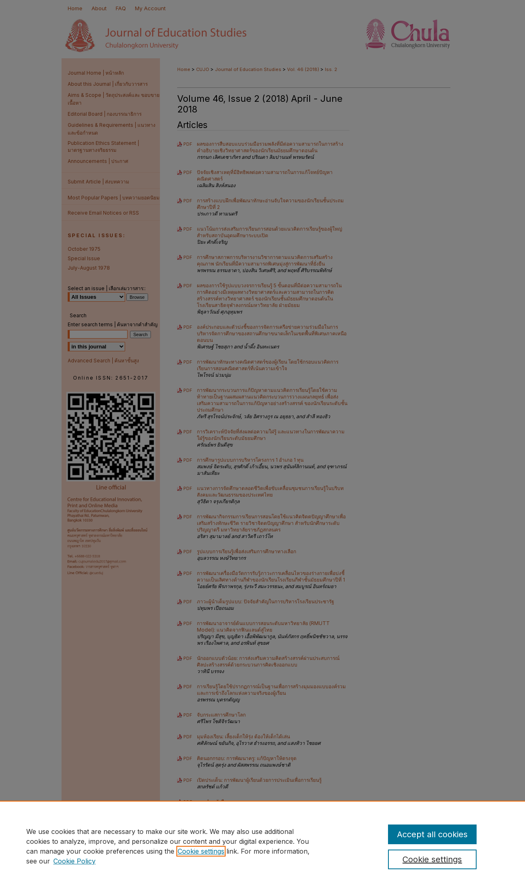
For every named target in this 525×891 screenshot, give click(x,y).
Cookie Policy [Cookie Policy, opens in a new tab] (74, 861)
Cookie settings (201, 851)
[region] (262, 846)
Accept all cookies (432, 834)
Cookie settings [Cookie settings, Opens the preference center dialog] (432, 859)
